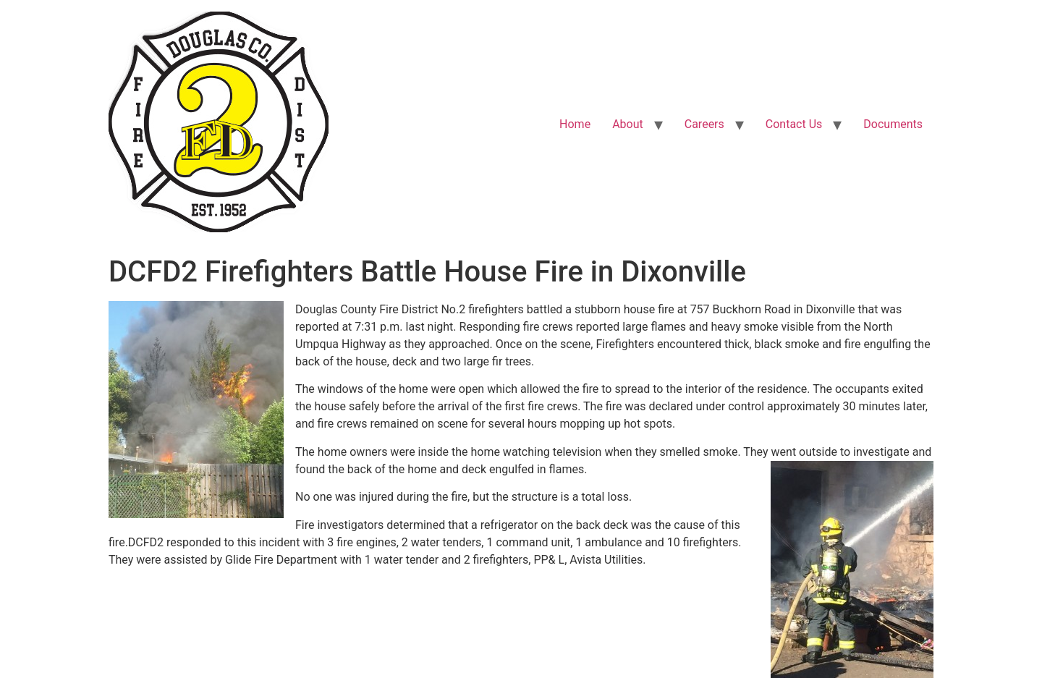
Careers (704, 124)
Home (574, 124)
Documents (893, 124)
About (627, 124)
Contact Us (794, 124)
